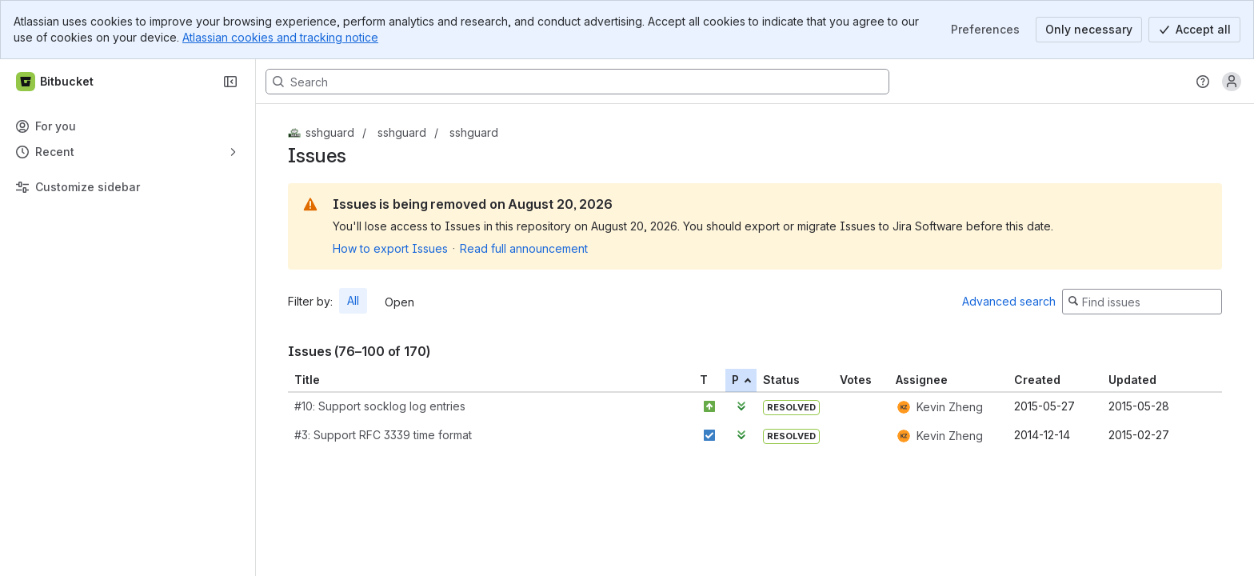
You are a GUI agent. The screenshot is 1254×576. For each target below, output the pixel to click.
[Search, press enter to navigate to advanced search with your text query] (577, 81)
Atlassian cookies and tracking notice (280, 37)
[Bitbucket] (55, 81)
